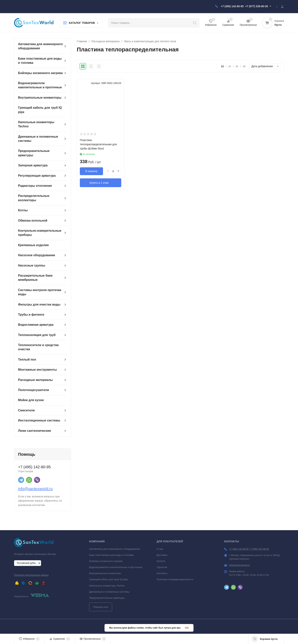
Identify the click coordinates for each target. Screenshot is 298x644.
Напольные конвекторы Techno (107, 585)
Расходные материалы (105, 41)
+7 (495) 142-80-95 (232, 6)
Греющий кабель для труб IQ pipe (108, 579)
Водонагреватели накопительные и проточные (115, 567)
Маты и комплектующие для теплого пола (150, 41)
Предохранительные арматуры (107, 597)
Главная (82, 41)
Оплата (161, 561)
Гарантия (162, 567)
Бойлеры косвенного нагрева (106, 561)
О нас (160, 548)
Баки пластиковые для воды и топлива (111, 555)
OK (187, 627)
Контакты (162, 573)
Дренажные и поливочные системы (109, 591)
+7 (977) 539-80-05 (256, 6)
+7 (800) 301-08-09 (259, 549)
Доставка (162, 555)
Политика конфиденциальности (175, 579)
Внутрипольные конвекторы (105, 573)
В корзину (91, 171)
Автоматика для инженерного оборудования (114, 548)
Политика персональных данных (31, 575)
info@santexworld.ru (35, 489)
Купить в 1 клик (101, 182)
